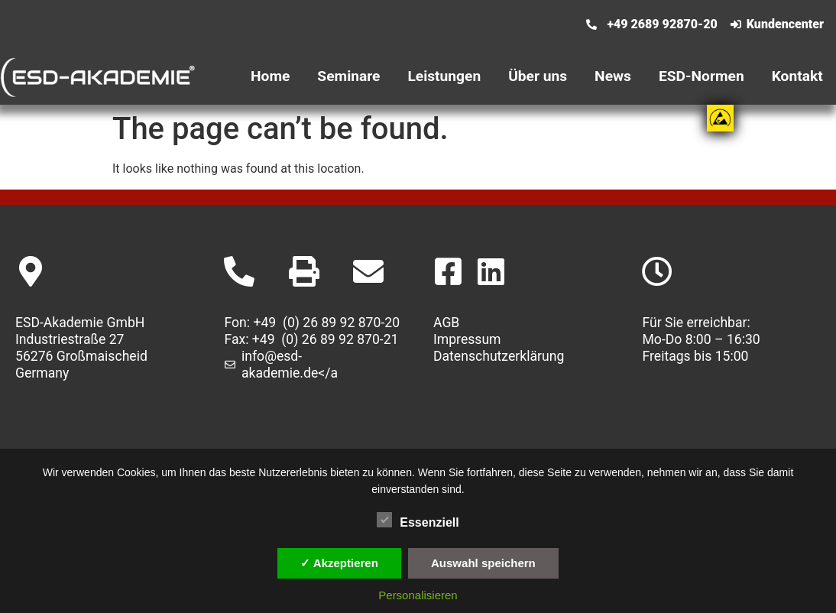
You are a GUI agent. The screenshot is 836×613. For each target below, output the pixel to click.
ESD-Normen (701, 76)
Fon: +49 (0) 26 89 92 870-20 (312, 322)
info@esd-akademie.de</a (289, 365)
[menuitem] (496, 15)
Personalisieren (417, 595)
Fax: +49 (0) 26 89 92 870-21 (312, 339)
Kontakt (797, 76)
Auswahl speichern (483, 562)
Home (270, 76)
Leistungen (444, 76)
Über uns (537, 76)
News (613, 76)
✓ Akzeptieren (339, 562)
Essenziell (418, 520)
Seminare (348, 76)
